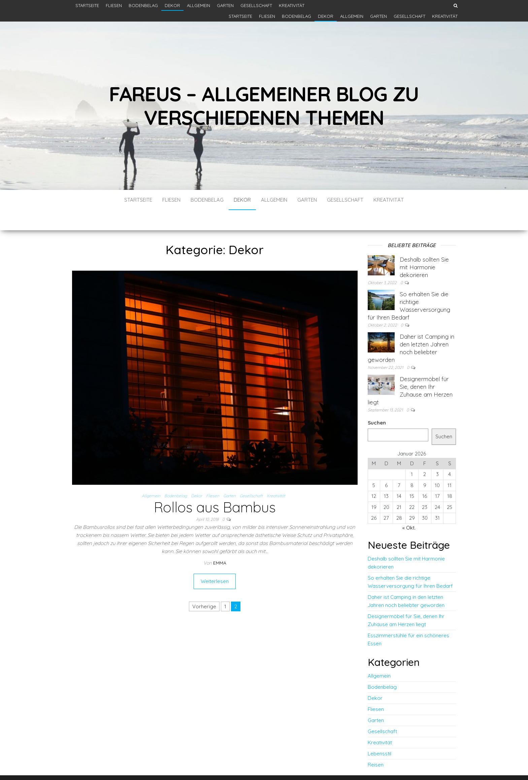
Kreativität (291, 5)
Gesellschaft (256, 5)
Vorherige (204, 586)
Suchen (377, 402)
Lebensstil (379, 733)
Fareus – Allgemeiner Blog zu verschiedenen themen (264, 105)
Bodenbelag (143, 5)
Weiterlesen (215, 561)
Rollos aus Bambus (215, 487)
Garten (225, 5)
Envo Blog (314, 765)
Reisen (376, 744)
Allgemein (198, 5)
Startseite (87, 5)
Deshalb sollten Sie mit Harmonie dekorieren (424, 247)
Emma (219, 543)
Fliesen (114, 5)
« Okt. (409, 507)
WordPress (266, 765)
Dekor (172, 5)
